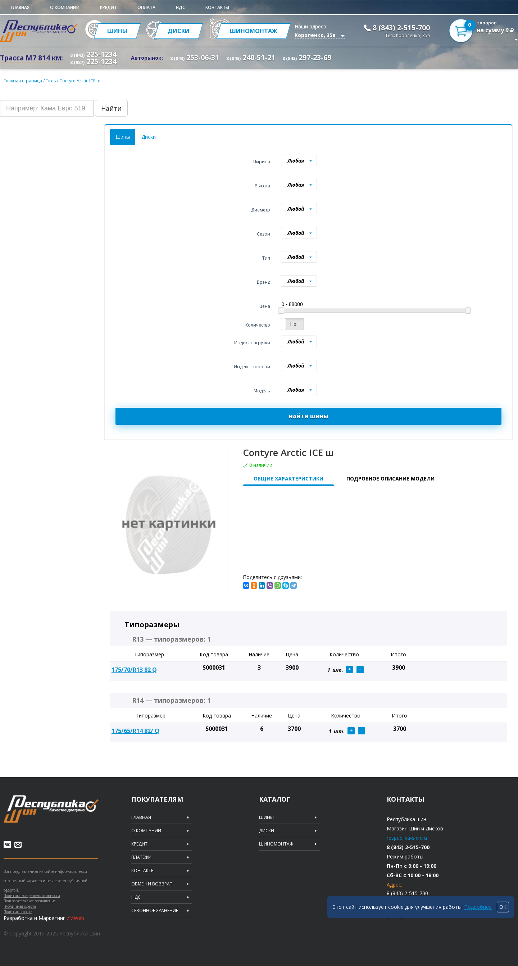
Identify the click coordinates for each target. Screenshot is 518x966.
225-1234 (93, 54)
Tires (51, 81)
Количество (257, 325)
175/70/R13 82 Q (134, 670)
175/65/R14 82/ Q (135, 731)
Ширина (260, 162)
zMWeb (75, 918)
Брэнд (263, 282)
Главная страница (23, 81)
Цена (264, 306)
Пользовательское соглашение (30, 901)
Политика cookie (18, 911)
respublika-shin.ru (407, 837)
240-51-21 (250, 57)
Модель (262, 391)
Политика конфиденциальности (32, 895)
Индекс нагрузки (252, 343)
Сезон (263, 234)
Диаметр (260, 210)
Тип (266, 258)
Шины (122, 136)
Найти (111, 108)
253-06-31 (194, 57)
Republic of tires (51, 809)
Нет (294, 323)
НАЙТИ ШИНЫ (308, 416)
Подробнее (478, 906)
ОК (502, 906)
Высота (262, 186)
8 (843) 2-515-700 (401, 27)
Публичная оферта (20, 906)
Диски (148, 136)
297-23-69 (306, 57)
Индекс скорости (252, 367)
